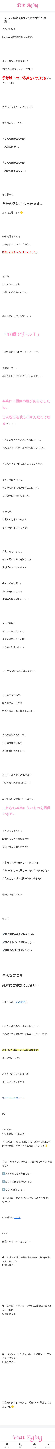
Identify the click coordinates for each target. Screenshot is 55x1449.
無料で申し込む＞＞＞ (13, 1098)
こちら (17, 1217)
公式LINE (20, 1002)
